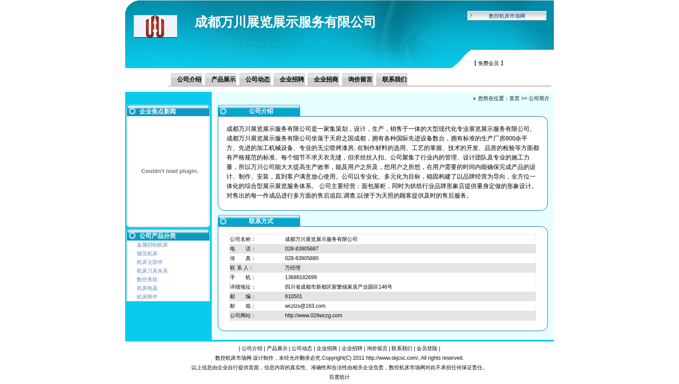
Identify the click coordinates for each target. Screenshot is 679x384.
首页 (514, 98)
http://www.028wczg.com (313, 315)
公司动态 (258, 79)
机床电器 (147, 288)
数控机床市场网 (507, 16)
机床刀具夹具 (152, 271)
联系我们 (394, 79)
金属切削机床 (152, 245)
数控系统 (147, 280)
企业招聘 (292, 79)
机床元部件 (150, 262)
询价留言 (360, 79)
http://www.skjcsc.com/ (392, 358)
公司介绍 (189, 79)
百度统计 (339, 377)
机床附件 (147, 297)
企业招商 (326, 79)
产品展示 (223, 79)
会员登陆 (427, 348)
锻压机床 (147, 254)
